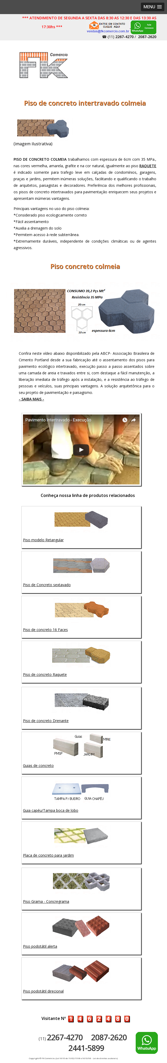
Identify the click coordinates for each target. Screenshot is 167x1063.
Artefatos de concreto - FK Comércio (44, 65)
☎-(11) (118, 36)
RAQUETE (147, 165)
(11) (61, 1039)
